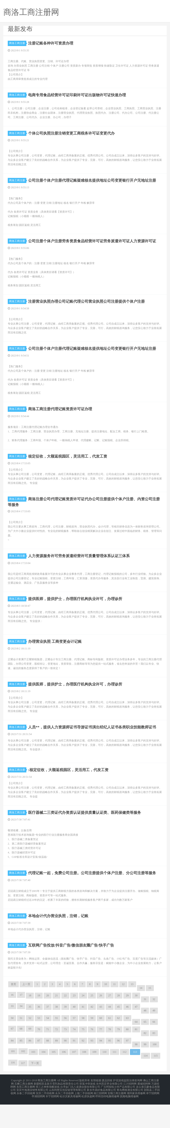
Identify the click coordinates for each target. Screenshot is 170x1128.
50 (12, 1044)
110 (104, 1078)
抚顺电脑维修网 (129, 1120)
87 (38, 1067)
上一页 (26, 1010)
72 (56, 1055)
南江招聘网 (100, 1117)
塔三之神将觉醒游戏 (48, 1112)
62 (118, 1044)
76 (92, 1055)
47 (136, 1033)
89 (56, 1067)
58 (83, 1044)
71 (47, 1055)
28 (118, 1022)
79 (118, 1055)
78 (109, 1055)
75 (83, 1055)
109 (94, 1078)
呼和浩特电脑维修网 (107, 1120)
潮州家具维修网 (136, 1117)
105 (54, 1078)
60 (100, 1044)
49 (154, 1037)
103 (33, 1078)
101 (13, 1077)
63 (127, 1044)
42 (92, 1033)
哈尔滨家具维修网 (70, 1120)
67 (12, 1055)
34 (21, 1032)
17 (21, 1021)
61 (109, 1044)
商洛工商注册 (17, 43)
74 (74, 1055)
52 (30, 1044)
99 (145, 1070)
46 (127, 1033)
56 (65, 1044)
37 (47, 1033)
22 (65, 1022)
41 (83, 1033)
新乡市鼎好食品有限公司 (101, 1114)
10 (105, 1010)
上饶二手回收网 (83, 1117)
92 (83, 1067)
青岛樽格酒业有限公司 (130, 1114)
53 (38, 1044)
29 (127, 1022)
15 (150, 1014)
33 (12, 1032)
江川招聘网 (130, 1109)
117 (23, 1089)
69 (30, 1055)
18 (30, 1022)
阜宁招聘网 (152, 1117)
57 (74, 1044)
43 (100, 1033)
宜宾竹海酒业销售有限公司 (32, 1114)
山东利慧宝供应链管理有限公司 (67, 1114)
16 (12, 1021)
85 (21, 1067)
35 (30, 1033)
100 (154, 1070)
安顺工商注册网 (117, 1117)
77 (100, 1055)
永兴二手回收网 (64, 1117)
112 (125, 1078)
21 (56, 1022)
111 (114, 1078)
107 (74, 1078)
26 (100, 1022)
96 (118, 1067)
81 (136, 1055)
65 (145, 1048)
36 (38, 1033)
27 (109, 1022)
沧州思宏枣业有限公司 (109, 1109)
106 (64, 1078)
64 (136, 1048)
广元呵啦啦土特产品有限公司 (118, 1112)
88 (47, 1067)
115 (156, 1082)
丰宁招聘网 (52, 1120)
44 (109, 1033)
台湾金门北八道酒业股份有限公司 (80, 1112)
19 (38, 1022)
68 (21, 1055)
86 (30, 1067)
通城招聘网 (144, 1109)
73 (65, 1055)
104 (43, 1078)
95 (109, 1067)
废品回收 (107, 1106)
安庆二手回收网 (45, 1117)
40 (74, 1033)
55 (56, 1044)
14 (141, 1014)
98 (136, 1070)
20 (47, 1022)
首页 (13, 1010)
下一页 (35, 1089)
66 (154, 1048)
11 (114, 1010)
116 (13, 1089)
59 (92, 1044)
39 (65, 1033)
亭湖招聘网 (38, 1120)
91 (74, 1067)
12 (123, 1010)
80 (127, 1055)
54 (47, 1044)
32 (154, 1025)
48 (145, 1037)
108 (84, 1078)
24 (83, 1022)
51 (21, 1044)
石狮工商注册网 (23, 1109)
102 (23, 1077)
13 (132, 1010)
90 (65, 1067)
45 (118, 1033)
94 (100, 1067)
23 (74, 1022)
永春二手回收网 (26, 1117)
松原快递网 (88, 1120)
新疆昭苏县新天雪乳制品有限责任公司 (56, 1109)
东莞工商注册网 (25, 1112)
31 (145, 1025)
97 (127, 1067)
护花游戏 (118, 1106)
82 (145, 1059)
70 (38, 1055)
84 (12, 1067)
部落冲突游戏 (87, 1109)
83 (154, 1059)
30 (136, 1022)
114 (146, 1082)
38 (56, 1033)
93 (92, 1067)
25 (92, 1022)
